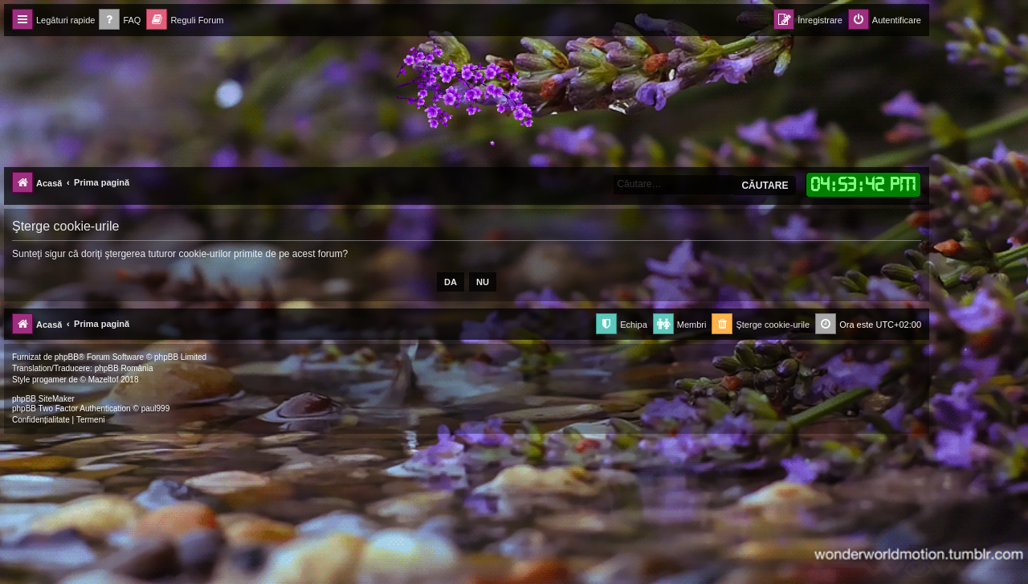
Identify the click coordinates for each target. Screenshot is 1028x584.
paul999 (155, 408)
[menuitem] (120, 20)
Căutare (764, 185)
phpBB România (124, 368)
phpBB (67, 357)
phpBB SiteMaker (43, 398)
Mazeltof (103, 379)
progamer (49, 379)
